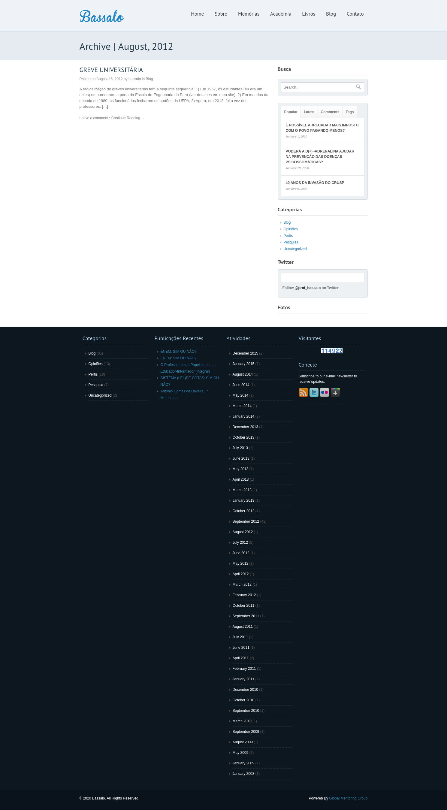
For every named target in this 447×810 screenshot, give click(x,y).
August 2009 (243, 742)
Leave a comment (94, 118)
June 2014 (241, 385)
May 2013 (241, 469)
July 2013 (240, 448)
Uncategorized (295, 249)
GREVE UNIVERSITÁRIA (111, 69)
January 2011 (244, 679)
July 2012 (240, 542)
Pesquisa (291, 242)
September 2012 (246, 521)
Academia (280, 14)
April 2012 (241, 574)
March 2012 (242, 584)
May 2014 (241, 395)
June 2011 (241, 647)
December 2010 (245, 690)
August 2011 (243, 626)
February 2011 (244, 668)
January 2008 (244, 774)
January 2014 (244, 416)
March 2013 (242, 490)
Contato (355, 14)
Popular (291, 112)
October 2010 (244, 700)
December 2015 (245, 353)
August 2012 (243, 532)
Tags (350, 112)
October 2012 (244, 511)
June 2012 (241, 553)
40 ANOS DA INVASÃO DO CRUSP (315, 183)
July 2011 (240, 637)
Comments (330, 112)
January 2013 (244, 500)
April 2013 (241, 479)
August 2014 (243, 374)
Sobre (221, 14)
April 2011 (241, 658)
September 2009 (246, 732)
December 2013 (245, 427)
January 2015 (244, 364)
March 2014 (242, 406)
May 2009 (241, 753)
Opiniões (291, 229)
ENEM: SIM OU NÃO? (179, 351)
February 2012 (244, 595)
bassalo (134, 79)
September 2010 (246, 711)
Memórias (248, 14)
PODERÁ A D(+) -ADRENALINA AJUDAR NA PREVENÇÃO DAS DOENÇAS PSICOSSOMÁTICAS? (320, 156)
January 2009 (244, 763)
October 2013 (244, 437)
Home (197, 14)
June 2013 (241, 458)
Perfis (288, 236)
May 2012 (241, 563)
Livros (308, 14)
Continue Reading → (128, 118)
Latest (309, 112)
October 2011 (244, 605)
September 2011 (246, 616)
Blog (331, 14)
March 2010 (242, 721)
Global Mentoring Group (348, 798)
